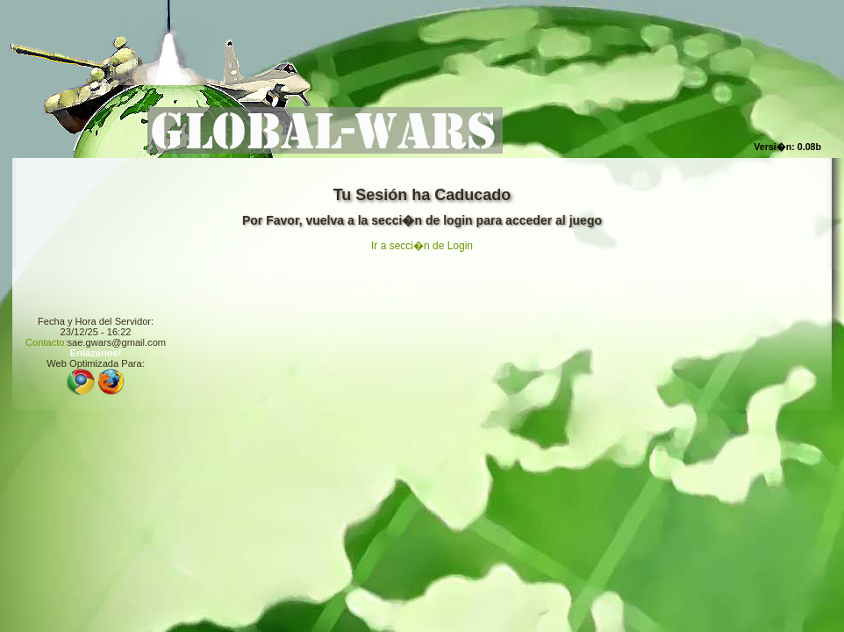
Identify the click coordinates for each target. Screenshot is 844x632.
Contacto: (46, 342)
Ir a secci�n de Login (422, 246)
